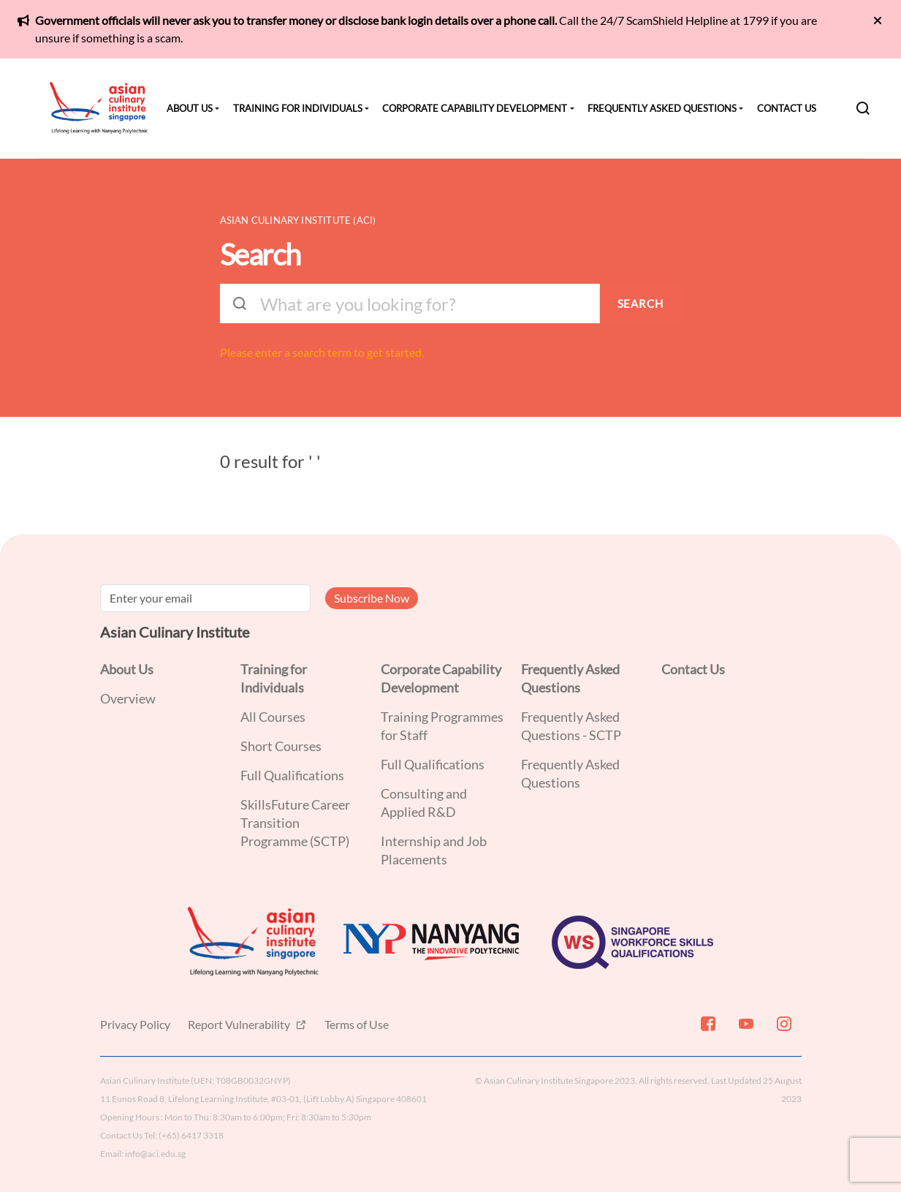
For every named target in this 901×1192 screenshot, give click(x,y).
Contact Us (786, 108)
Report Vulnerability (240, 1024)
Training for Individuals (297, 108)
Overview (128, 698)
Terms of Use (356, 1024)
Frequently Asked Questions (662, 108)
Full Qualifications (292, 775)
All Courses (272, 717)
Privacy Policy (135, 1024)
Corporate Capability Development (474, 108)
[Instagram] (783, 1029)
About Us (190, 108)
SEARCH (640, 303)
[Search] (863, 108)
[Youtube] (745, 1029)
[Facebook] (707, 1029)
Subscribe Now (371, 598)
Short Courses (281, 746)
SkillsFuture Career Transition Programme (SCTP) (295, 822)
